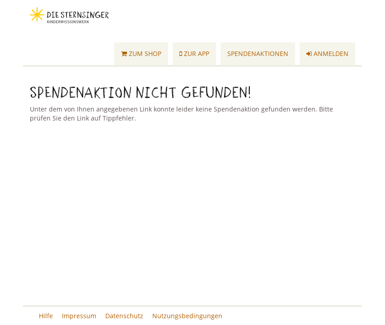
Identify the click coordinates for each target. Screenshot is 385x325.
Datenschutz (124, 315)
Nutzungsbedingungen (187, 315)
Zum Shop (141, 53)
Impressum (79, 315)
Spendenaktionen (257, 53)
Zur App (194, 53)
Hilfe (46, 315)
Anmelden (327, 53)
